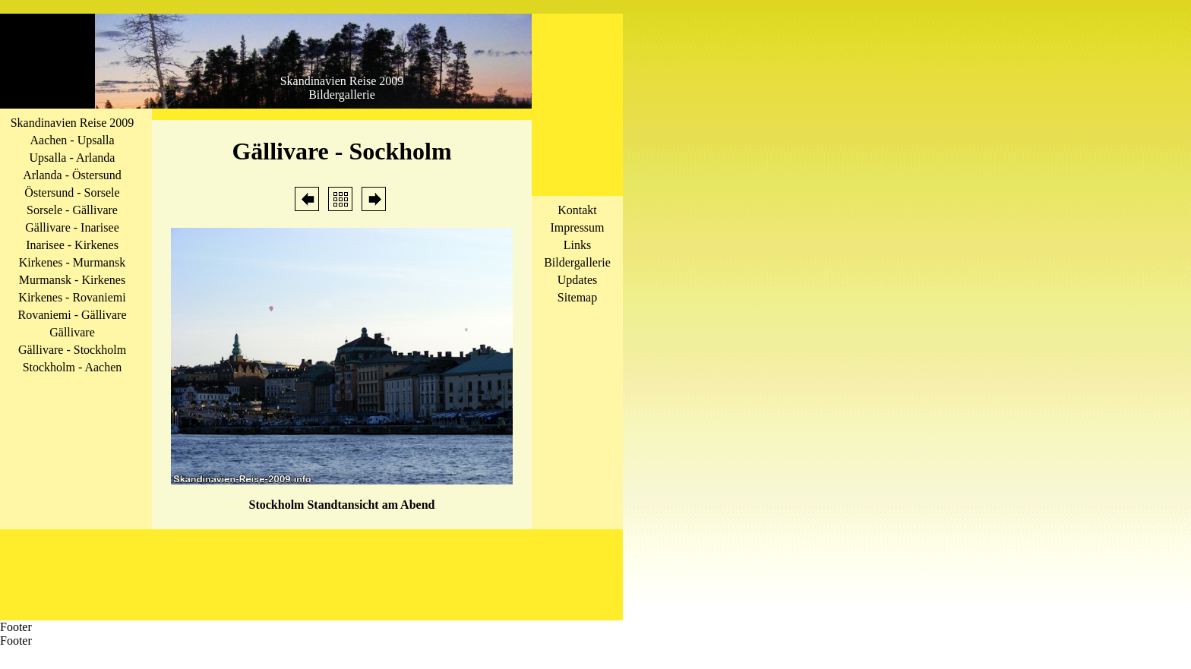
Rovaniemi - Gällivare (71, 314)
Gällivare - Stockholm (72, 349)
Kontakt (577, 210)
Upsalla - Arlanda (72, 157)
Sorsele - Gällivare (72, 210)
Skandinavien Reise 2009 (72, 122)
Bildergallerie (577, 262)
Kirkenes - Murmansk (72, 262)
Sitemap (577, 297)
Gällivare (72, 332)
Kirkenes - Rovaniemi (71, 297)
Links (577, 244)
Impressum (577, 227)
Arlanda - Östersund (72, 175)
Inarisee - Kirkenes (72, 244)
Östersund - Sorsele (71, 192)
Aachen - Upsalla (72, 140)
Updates (577, 279)
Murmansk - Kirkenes (72, 279)
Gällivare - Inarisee (71, 227)
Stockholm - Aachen (72, 367)
